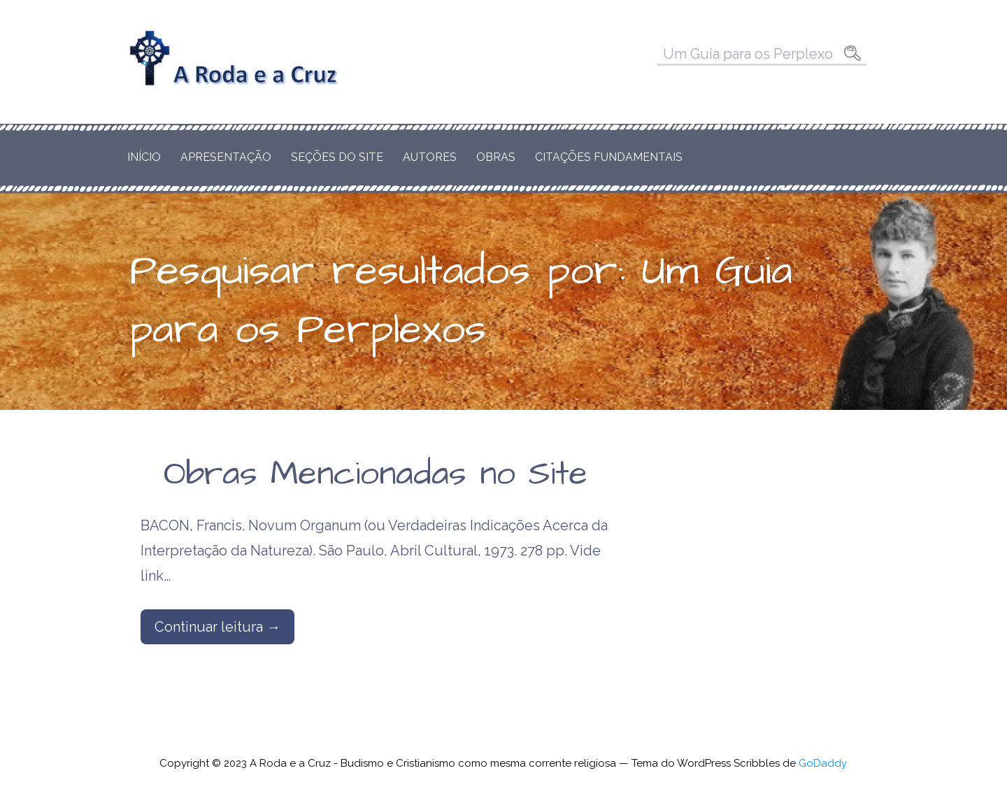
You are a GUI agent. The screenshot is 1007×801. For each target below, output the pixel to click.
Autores (430, 157)
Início (144, 157)
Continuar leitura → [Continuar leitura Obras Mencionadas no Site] (217, 626)
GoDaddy (823, 763)
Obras (495, 157)
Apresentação (225, 157)
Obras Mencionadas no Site (375, 474)
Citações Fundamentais (609, 157)
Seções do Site (337, 157)
